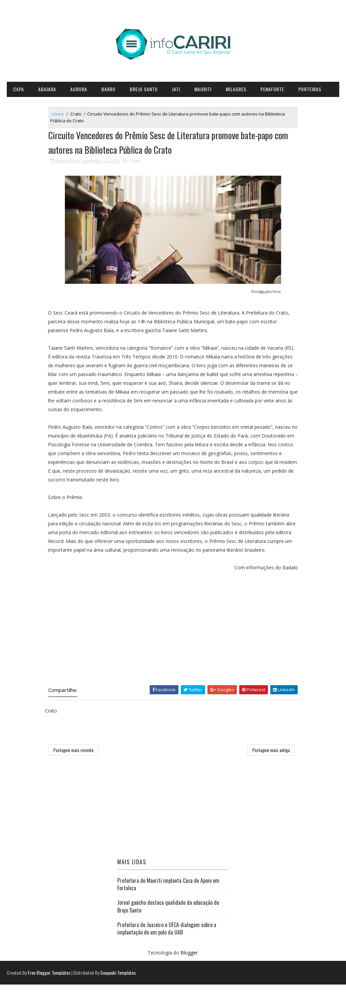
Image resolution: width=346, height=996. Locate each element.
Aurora (78, 89)
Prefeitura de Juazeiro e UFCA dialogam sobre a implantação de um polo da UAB (166, 939)
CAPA (18, 89)
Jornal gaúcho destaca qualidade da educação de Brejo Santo (168, 917)
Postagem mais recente (78, 760)
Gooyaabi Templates (118, 984)
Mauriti (203, 89)
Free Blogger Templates (49, 984)
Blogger (189, 964)
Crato (80, 114)
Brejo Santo (144, 89)
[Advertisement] (173, 638)
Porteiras (309, 89)
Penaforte (272, 89)
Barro (108, 89)
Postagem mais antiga (266, 760)
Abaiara (47, 89)
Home (62, 114)
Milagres (236, 89)
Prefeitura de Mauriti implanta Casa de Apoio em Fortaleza (168, 895)
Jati (176, 89)
